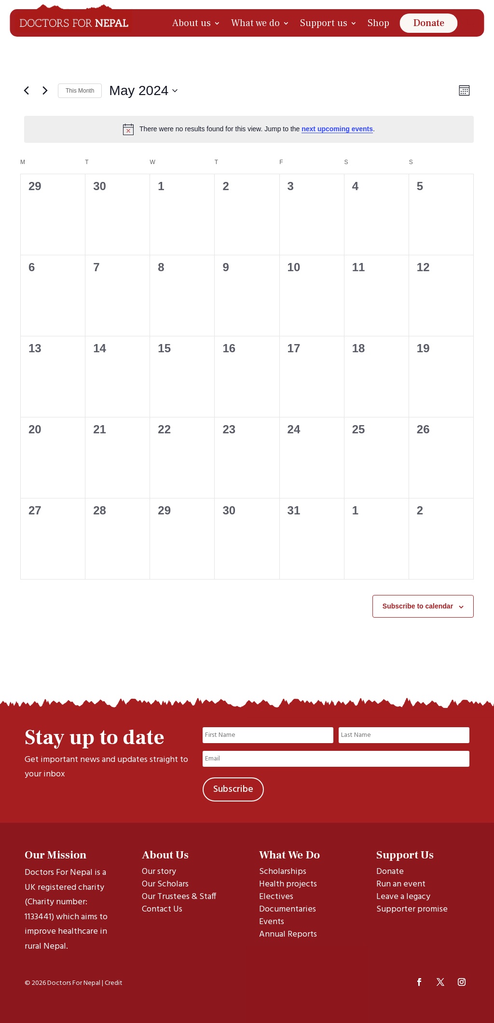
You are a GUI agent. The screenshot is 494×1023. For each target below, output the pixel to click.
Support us (323, 23)
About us (191, 23)
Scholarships (282, 872)
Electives (276, 897)
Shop (378, 23)
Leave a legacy (403, 897)
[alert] (249, 129)
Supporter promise (412, 909)
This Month (80, 90)
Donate (428, 23)
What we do (255, 23)
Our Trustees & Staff (179, 897)
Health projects (288, 884)
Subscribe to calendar (418, 606)
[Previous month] (26, 91)
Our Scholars (165, 884)
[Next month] (45, 91)
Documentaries (287, 909)
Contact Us (162, 909)
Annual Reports (288, 934)
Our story (159, 872)
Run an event (400, 884)
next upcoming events (337, 129)
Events (271, 922)
